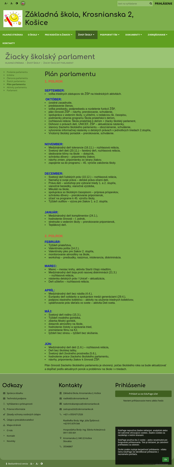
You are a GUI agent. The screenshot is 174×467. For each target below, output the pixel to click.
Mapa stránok (14, 425)
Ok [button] (165, 459)
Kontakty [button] (9, 43)
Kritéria (10, 75)
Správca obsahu (15, 393)
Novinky (11, 441)
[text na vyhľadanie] (135, 4)
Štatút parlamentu (16, 81)
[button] (22, 3)
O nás (10, 430)
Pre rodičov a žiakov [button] (59, 34)
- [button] (11, 3)
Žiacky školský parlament (58, 62)
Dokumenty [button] (134, 34)
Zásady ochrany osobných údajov (24, 414)
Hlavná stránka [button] (13, 34)
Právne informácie (16, 409)
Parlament (12, 90)
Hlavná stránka (14, 62)
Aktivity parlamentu (17, 87)
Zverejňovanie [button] (158, 34)
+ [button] (6, 3)
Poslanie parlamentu (17, 72)
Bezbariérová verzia (17, 463)
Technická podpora (16, 398)
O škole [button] (34, 34)
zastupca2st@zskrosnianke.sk (78, 409)
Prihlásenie (163, 3)
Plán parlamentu (16, 84)
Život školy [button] (86, 34)
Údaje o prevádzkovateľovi (20, 419)
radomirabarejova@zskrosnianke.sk (81, 403)
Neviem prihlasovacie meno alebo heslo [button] (143, 400)
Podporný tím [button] (110, 34)
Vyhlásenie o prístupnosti (19, 403)
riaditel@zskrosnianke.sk (75, 398)
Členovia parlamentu (17, 78)
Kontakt (11, 435)
